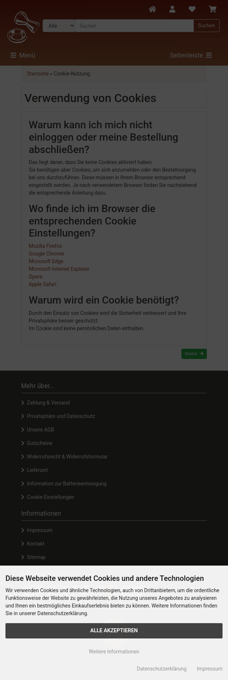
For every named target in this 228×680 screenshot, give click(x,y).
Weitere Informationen (114, 651)
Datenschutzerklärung (161, 669)
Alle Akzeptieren (114, 631)
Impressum (210, 669)
